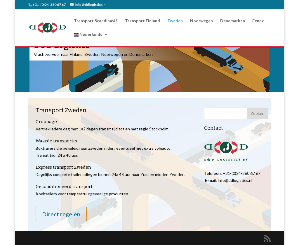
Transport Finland (142, 21)
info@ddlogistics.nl (235, 180)
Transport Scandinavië (96, 21)
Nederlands (88, 34)
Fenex (258, 21)
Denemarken (232, 21)
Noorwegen (201, 21)
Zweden (175, 21)
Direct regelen (61, 214)
